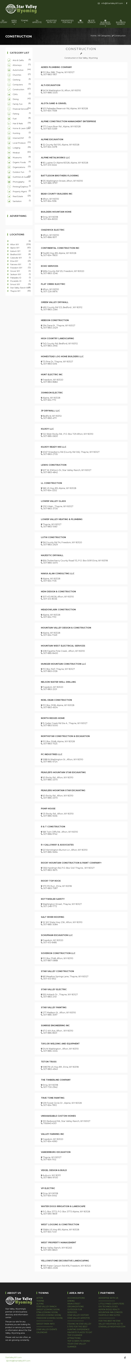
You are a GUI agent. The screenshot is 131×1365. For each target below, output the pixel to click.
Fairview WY (19, 264)
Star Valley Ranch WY (19, 288)
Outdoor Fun (19, 172)
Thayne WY (19, 291)
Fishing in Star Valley (79, 1324)
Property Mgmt (19, 191)
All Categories (104, 36)
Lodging (19, 148)
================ (44, 1321)
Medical (19, 152)
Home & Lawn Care (19, 128)
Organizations (19, 167)
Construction (119, 36)
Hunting (19, 133)
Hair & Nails (19, 123)
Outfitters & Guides (19, 177)
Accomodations (76, 1298)
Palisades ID (19, 278)
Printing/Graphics (19, 186)
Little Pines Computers (111, 1304)
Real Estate (19, 196)
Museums (19, 157)
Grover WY (19, 271)
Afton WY (19, 244)
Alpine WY (19, 248)
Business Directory (105, 23)
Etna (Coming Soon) (47, 1312)
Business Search (121, 22)
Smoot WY (19, 284)
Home (93, 36)
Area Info (14, 22)
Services (72, 1312)
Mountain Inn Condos (111, 1312)
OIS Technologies (108, 1306)
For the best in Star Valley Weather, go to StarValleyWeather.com (112, 1324)
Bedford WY (19, 254)
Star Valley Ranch (46, 1306)
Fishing (19, 113)
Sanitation (19, 201)
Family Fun (19, 104)
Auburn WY (19, 251)
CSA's (19, 94)
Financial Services (19, 109)
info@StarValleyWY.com (110, 3)
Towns (24, 21)
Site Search (91, 21)
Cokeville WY (19, 258)
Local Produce (19, 143)
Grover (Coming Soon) (48, 1315)
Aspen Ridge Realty (109, 1309)
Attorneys (19, 65)
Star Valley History (78, 1315)
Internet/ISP (19, 138)
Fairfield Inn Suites (109, 1315)
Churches (19, 75)
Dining (19, 99)
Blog (80, 22)
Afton (39, 1298)
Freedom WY (19, 268)
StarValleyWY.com (13, 1357)
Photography (19, 182)
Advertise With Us (108, 1298)
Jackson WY (19, 274)
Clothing (19, 79)
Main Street (73, 1304)
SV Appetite (37, 21)
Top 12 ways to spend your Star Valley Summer (78, 1344)
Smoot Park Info (45, 1324)
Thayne (40, 1301)
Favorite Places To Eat (79, 1332)
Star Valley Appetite (78, 1318)
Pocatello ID (19, 281)
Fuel (19, 118)
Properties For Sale (67, 21)
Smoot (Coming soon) (48, 1309)
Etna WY (19, 261)
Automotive (19, 70)
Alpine (40, 1304)
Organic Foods (19, 162)
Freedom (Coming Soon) (49, 1318)
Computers (19, 84)
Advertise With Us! (51, 21)
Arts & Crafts (19, 60)
